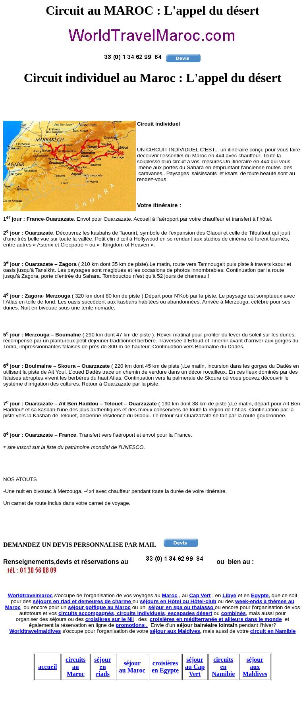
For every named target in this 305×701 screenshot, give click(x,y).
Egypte (259, 595)
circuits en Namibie (223, 666)
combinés (233, 613)
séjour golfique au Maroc (99, 607)
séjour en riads (102, 666)
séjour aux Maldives (175, 631)
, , (135, 613)
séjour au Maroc (132, 667)
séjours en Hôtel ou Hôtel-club (178, 601)
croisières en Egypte (165, 667)
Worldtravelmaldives (35, 631)
